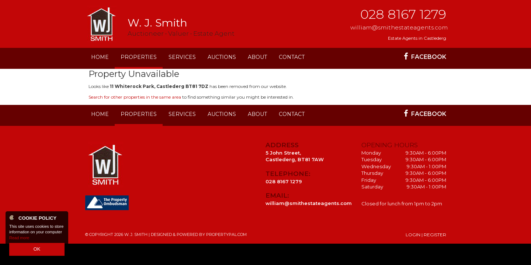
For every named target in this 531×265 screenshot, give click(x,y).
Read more (19, 239)
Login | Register (426, 234)
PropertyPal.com (226, 234)
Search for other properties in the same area (134, 97)
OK (37, 250)
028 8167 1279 (403, 14)
